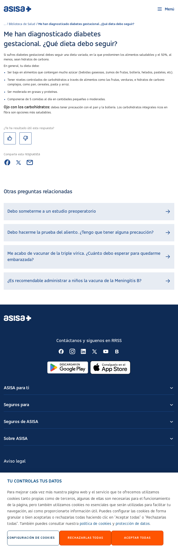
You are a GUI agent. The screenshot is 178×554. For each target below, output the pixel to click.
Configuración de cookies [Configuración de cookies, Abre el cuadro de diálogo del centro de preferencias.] (31, 541)
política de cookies (95, 527)
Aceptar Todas (137, 541)
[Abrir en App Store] (110, 367)
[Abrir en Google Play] (67, 367)
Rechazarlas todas (85, 541)
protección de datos (133, 527)
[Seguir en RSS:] (61, 351)
